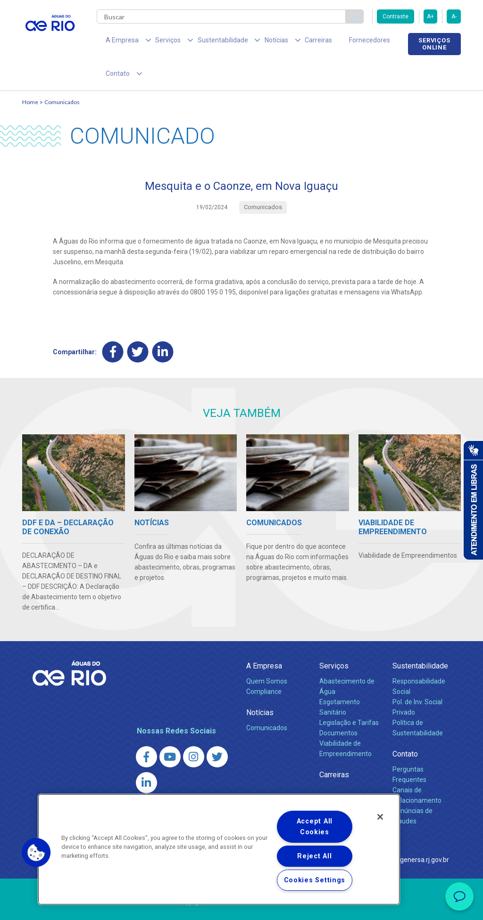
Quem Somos (266, 652)
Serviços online (434, 44)
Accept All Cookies (315, 826)
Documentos (338, 704)
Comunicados (62, 73)
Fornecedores (334, 42)
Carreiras (290, 42)
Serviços (334, 637)
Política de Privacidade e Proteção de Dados (241, 906)
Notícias (260, 683)
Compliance (264, 663)
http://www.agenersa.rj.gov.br (405, 830)
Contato (405, 725)
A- (454, 16)
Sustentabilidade (420, 637)
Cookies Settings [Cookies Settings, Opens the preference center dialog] (315, 880)
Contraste (395, 16)
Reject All (314, 856)
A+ (430, 16)
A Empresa (264, 637)
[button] (36, 853)
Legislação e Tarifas (349, 694)
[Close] (380, 816)
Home (30, 73)
